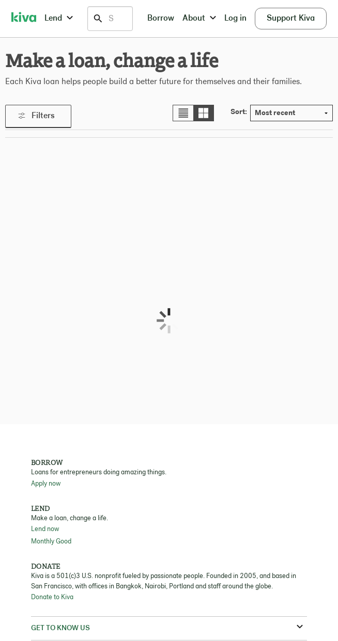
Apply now (45, 483)
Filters (36, 116)
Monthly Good (51, 541)
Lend (58, 18)
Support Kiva (291, 18)
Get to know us (167, 627)
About (199, 18)
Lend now (45, 529)
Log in (235, 18)
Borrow (160, 18)
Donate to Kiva (52, 597)
